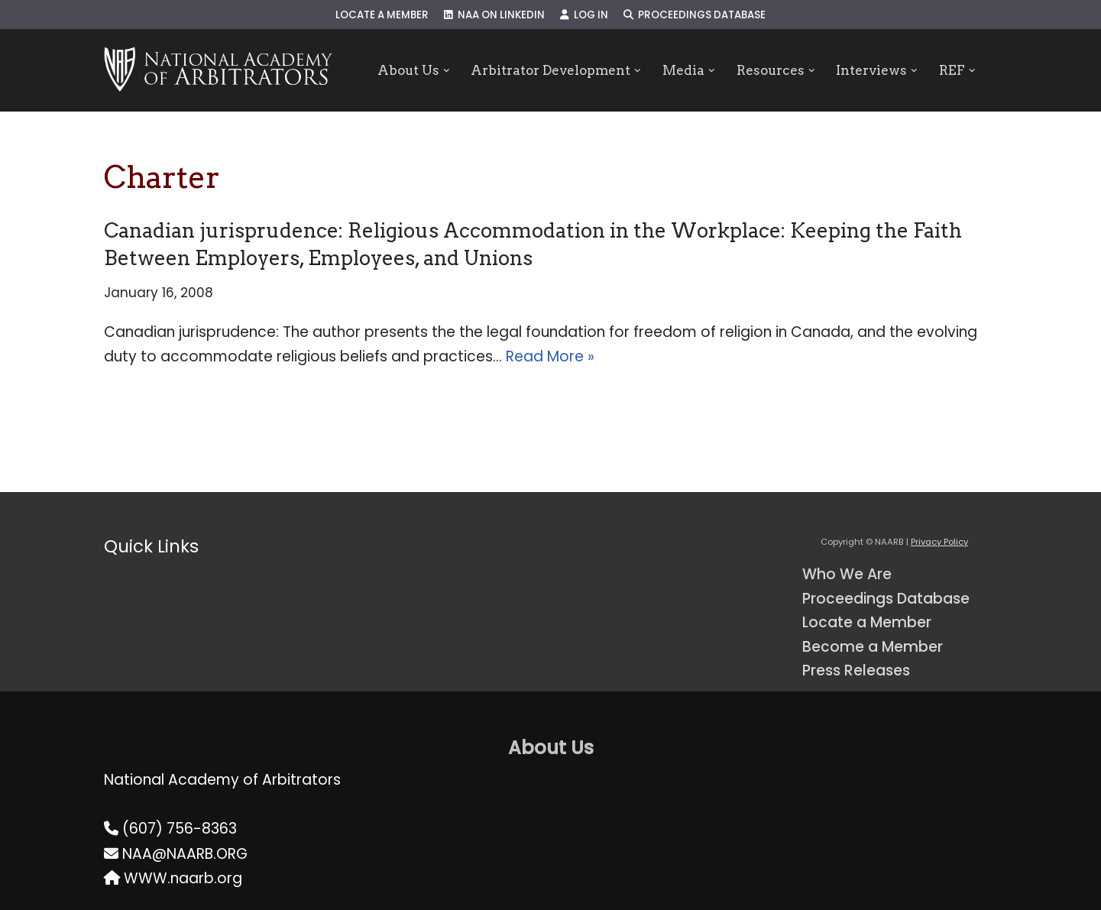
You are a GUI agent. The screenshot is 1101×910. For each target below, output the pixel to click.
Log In (584, 15)
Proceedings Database (694, 15)
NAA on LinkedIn (494, 15)
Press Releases (856, 670)
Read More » (550, 356)
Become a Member (872, 646)
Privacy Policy (939, 542)
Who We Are (847, 574)
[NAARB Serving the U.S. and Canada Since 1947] (218, 70)
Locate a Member (382, 15)
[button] (446, 70)
